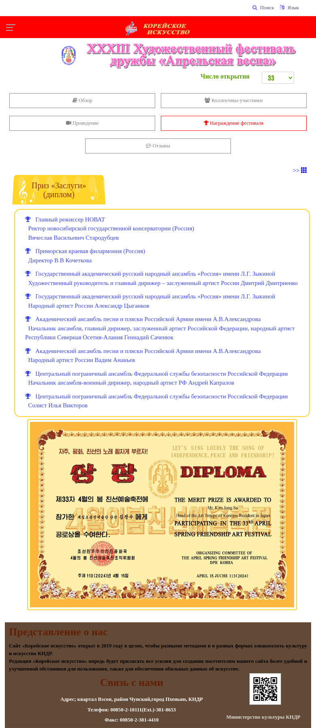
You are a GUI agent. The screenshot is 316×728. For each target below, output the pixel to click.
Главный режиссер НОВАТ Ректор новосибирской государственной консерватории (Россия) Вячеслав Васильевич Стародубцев (109, 228)
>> (300, 170)
